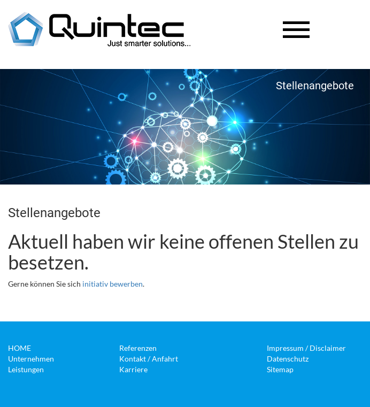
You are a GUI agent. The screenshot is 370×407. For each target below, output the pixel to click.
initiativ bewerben (112, 283)
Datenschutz (288, 358)
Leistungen (26, 369)
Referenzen (138, 347)
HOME (19, 347)
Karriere (133, 369)
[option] (185, 127)
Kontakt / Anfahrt (148, 358)
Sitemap (280, 369)
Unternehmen (31, 358)
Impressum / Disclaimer (306, 347)
